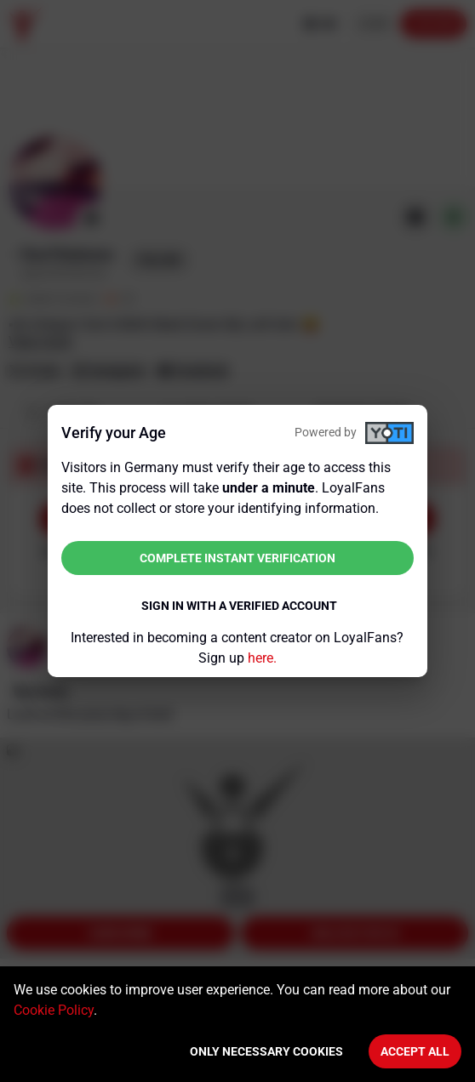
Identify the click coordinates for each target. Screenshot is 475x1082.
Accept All (415, 1051)
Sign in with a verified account (239, 605)
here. (262, 658)
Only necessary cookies (266, 1051)
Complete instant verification (237, 558)
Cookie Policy (54, 1010)
